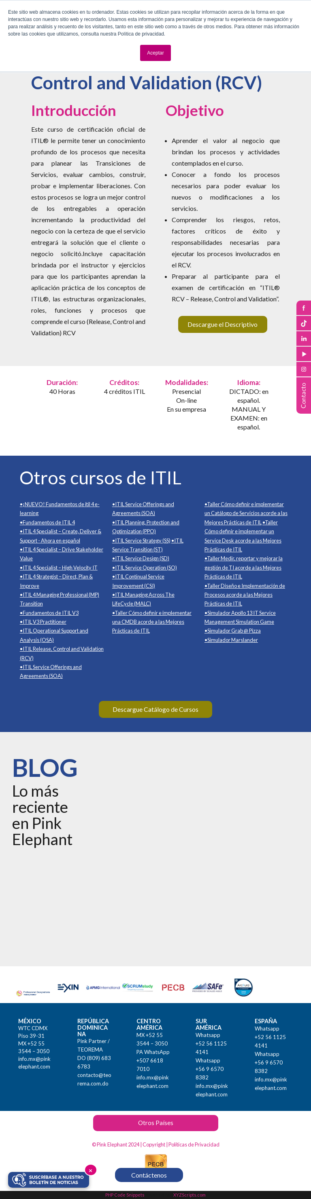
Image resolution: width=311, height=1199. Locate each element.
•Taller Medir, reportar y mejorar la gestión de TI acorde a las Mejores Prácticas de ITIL (243, 567)
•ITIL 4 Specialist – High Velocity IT (59, 567)
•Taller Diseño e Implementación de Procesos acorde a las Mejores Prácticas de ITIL (244, 595)
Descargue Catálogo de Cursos (155, 709)
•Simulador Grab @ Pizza (232, 630)
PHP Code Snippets (125, 1194)
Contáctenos (149, 1175)
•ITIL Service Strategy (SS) (141, 540)
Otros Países (155, 1122)
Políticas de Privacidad (193, 1144)
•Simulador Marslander (231, 640)
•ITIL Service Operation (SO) (144, 567)
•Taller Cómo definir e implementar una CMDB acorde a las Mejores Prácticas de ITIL (152, 622)
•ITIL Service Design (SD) (140, 558)
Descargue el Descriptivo (222, 324)
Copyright (154, 1144)
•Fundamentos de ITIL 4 (47, 522)
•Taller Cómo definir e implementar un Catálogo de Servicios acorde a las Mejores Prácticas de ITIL (246, 513)
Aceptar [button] (155, 53)
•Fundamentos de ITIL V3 (49, 613)
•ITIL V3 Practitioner (43, 621)
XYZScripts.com (189, 1194)
